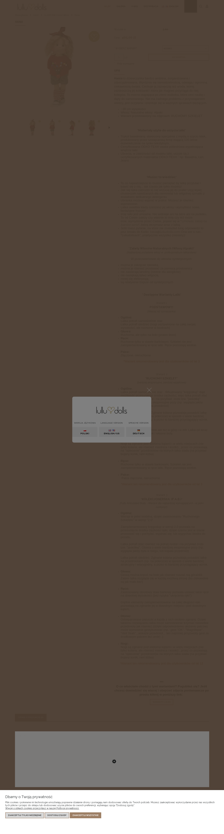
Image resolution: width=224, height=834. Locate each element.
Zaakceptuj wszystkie (85, 815)
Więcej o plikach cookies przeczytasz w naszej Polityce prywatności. (42, 808)
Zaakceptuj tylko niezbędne (24, 815)
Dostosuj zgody (56, 815)
